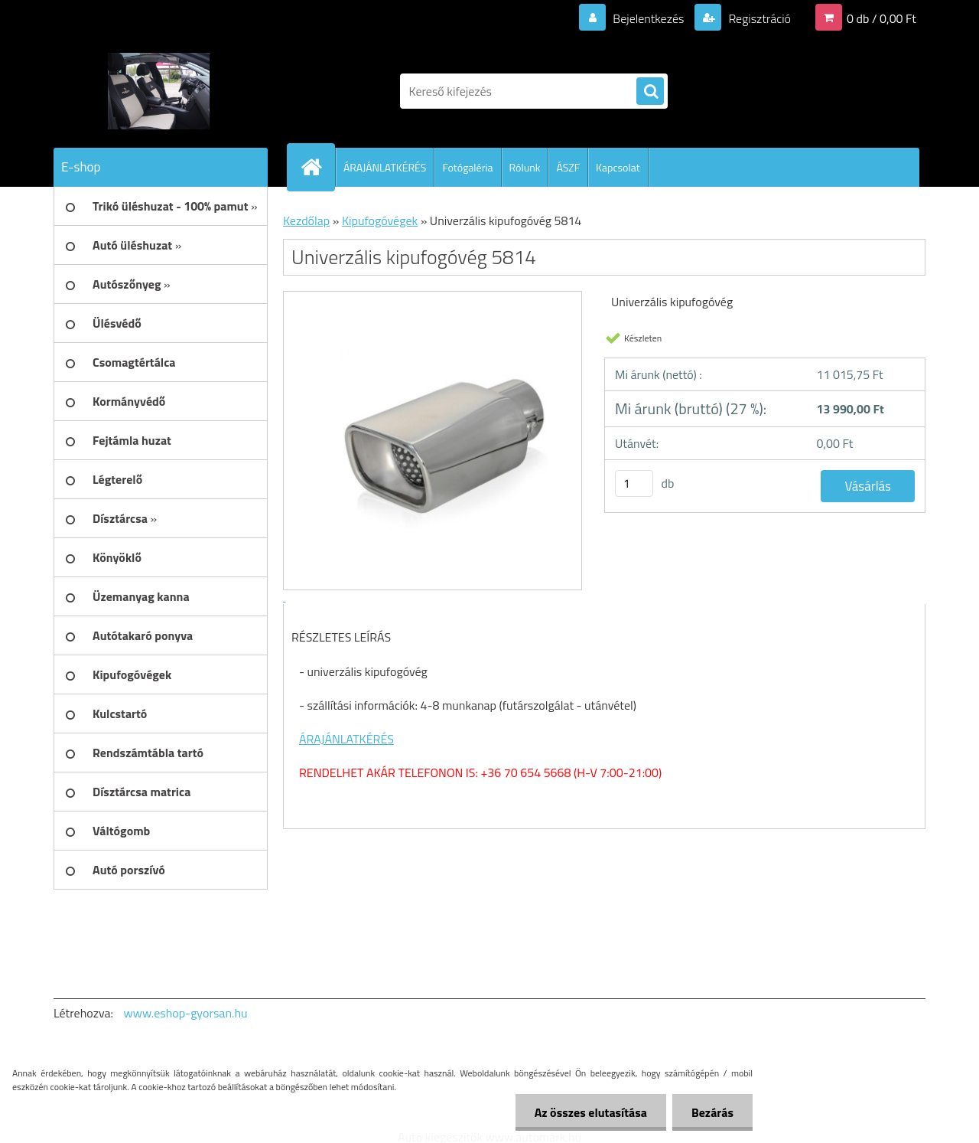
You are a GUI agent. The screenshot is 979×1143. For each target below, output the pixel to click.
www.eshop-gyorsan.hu (186, 1013)
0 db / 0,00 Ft (881, 18)
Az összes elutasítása (591, 1112)
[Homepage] (317, 167)
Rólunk (525, 167)
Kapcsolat (618, 167)
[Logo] (159, 91)
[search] (650, 91)
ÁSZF (568, 167)
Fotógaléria (467, 167)
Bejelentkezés (648, 18)
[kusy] (634, 483)
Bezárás (712, 1112)
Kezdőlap (306, 220)
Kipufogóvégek (380, 220)
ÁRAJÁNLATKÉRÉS (384, 167)
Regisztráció (758, 18)
